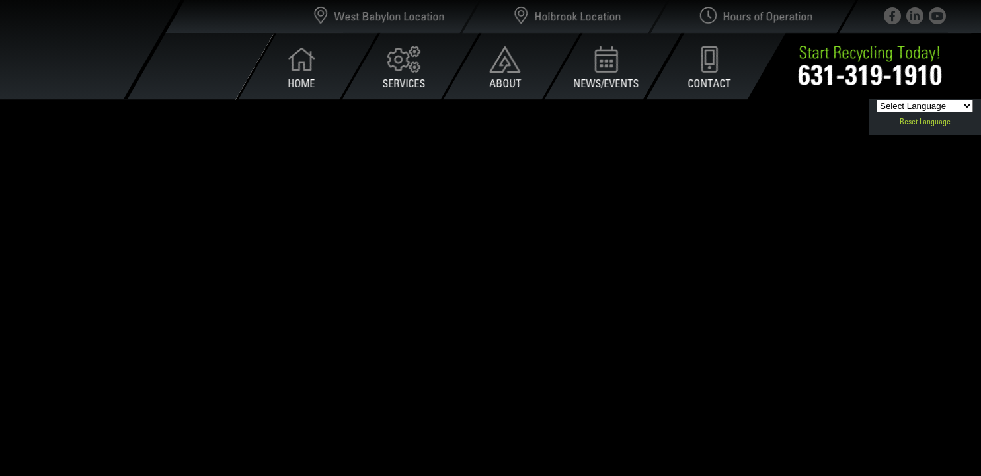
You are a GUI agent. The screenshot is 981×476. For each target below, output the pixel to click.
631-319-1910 (870, 74)
